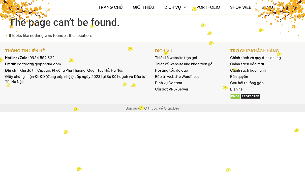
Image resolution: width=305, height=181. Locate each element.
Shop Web (241, 7)
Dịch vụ (175, 7)
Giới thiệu (143, 7)
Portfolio (208, 7)
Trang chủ (110, 7)
